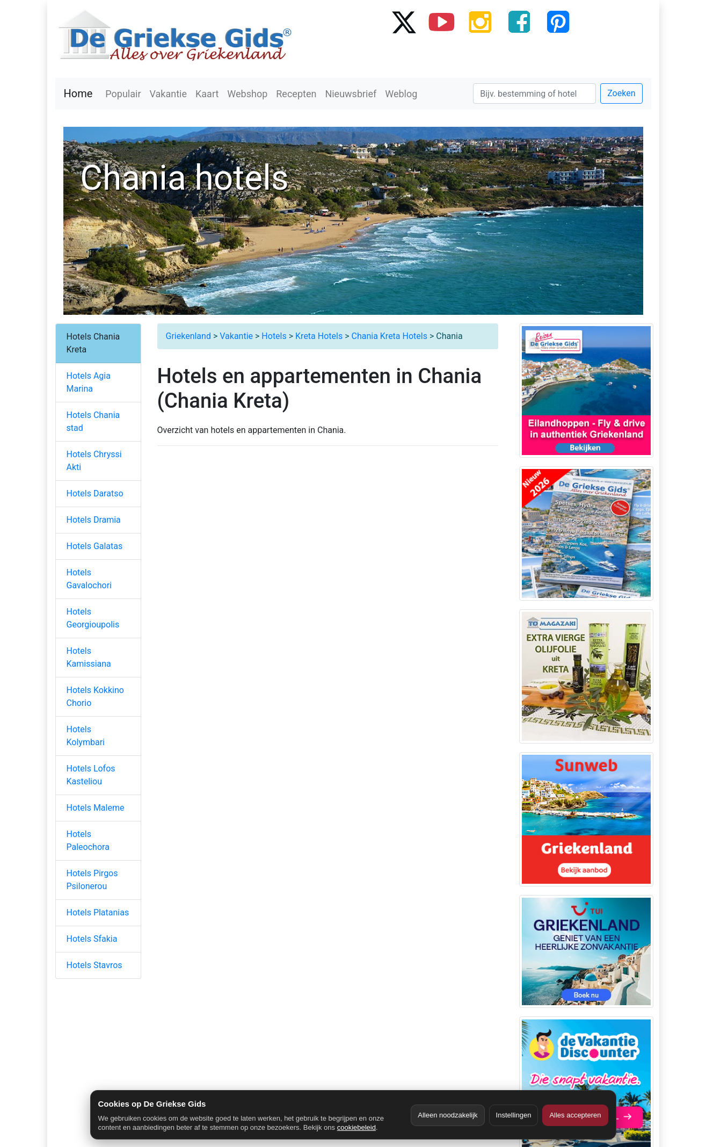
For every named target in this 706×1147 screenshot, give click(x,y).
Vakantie (168, 93)
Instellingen (514, 1115)
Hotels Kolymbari (86, 735)
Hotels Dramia (94, 520)
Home (78, 93)
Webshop (247, 93)
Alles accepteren (575, 1115)
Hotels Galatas (95, 546)
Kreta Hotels (319, 336)
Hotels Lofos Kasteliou (91, 775)
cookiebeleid (356, 1127)
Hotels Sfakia (92, 939)
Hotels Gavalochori (89, 578)
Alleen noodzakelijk (447, 1115)
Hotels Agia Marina (89, 382)
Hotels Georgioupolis (93, 618)
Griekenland (188, 336)
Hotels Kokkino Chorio (95, 696)
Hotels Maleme (96, 808)
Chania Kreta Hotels (389, 336)
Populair (123, 93)
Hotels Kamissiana (89, 657)
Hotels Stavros (94, 965)
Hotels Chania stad (93, 421)
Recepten (296, 93)
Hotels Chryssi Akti (94, 460)
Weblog (401, 93)
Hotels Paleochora (88, 840)
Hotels (273, 336)
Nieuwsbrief (350, 93)
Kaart (207, 93)
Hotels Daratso (95, 493)
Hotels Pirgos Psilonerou (92, 879)
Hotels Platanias (98, 912)
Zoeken (621, 93)
